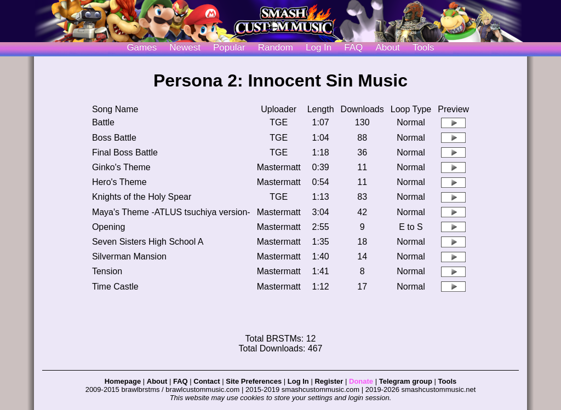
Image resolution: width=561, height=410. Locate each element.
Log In (298, 381)
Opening (108, 227)
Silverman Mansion (129, 256)
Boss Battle (114, 137)
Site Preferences (254, 381)
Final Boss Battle (125, 152)
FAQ (353, 47)
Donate (361, 381)
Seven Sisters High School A (148, 241)
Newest (185, 47)
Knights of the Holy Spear (141, 196)
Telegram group (405, 381)
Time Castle (115, 286)
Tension (107, 271)
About (387, 47)
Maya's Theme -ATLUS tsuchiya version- (171, 212)
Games (142, 47)
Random (275, 47)
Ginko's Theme (121, 167)
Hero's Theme (119, 182)
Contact (206, 381)
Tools (423, 47)
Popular (229, 47)
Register (328, 381)
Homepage (123, 381)
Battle (103, 122)
